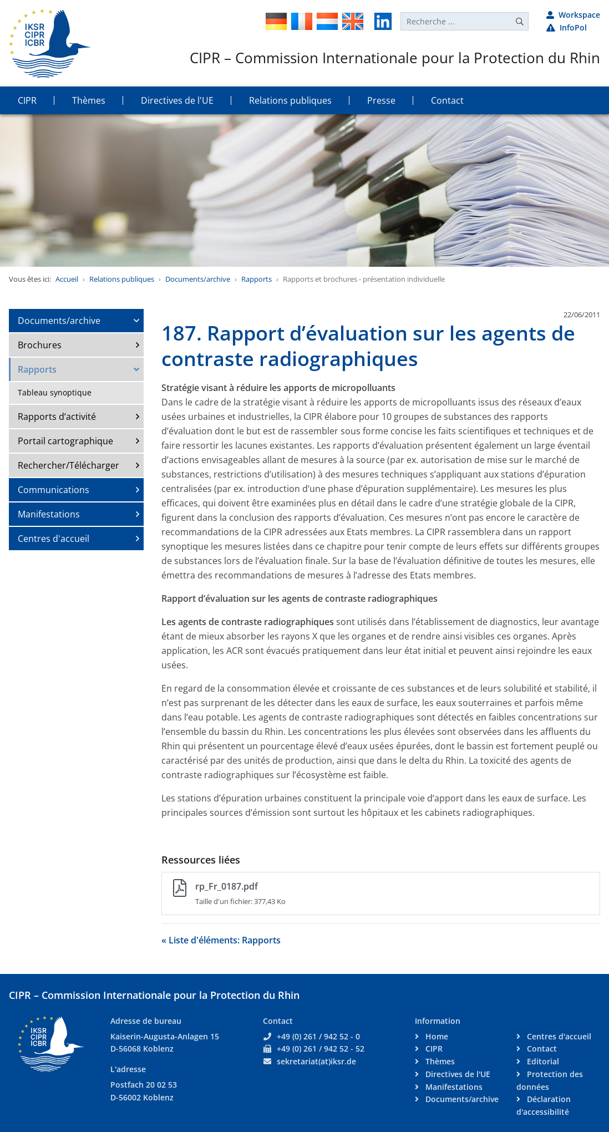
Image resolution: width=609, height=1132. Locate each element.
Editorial (542, 1061)
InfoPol (566, 27)
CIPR (433, 1048)
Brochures (40, 345)
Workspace (573, 14)
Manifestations (49, 514)
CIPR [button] (27, 100)
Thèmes (439, 1061)
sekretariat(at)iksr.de (316, 1061)
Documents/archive (197, 279)
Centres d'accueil (53, 538)
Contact (541, 1048)
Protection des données (549, 1080)
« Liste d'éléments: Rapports (221, 940)
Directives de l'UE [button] (177, 100)
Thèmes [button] (88, 100)
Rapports (256, 279)
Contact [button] (447, 100)
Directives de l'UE (456, 1074)
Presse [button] (381, 100)
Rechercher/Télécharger (68, 465)
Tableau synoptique (55, 392)
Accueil (66, 279)
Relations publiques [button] (290, 100)
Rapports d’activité (57, 416)
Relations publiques (121, 279)
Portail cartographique (65, 441)
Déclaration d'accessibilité (543, 1105)
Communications (53, 490)
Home (435, 1036)
